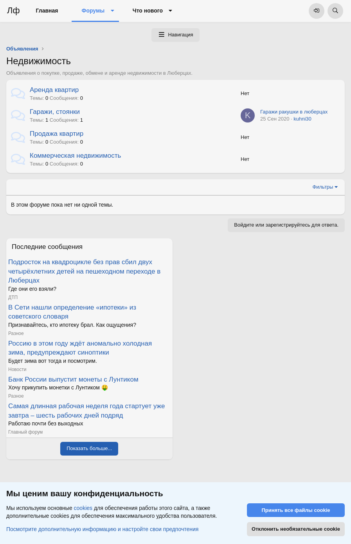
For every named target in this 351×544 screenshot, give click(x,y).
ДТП (13, 297)
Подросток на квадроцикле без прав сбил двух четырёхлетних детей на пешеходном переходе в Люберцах (84, 271)
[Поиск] (335, 11)
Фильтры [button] (322, 187)
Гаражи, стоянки (55, 111)
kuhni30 (302, 119)
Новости (17, 369)
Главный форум (25, 432)
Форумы (92, 10)
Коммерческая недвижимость (75, 155)
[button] (112, 11)
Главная (47, 10)
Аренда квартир (54, 90)
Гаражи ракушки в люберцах (294, 112)
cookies (83, 508)
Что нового (148, 10)
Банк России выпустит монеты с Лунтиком (73, 379)
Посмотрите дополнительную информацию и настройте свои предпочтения (102, 529)
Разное (16, 333)
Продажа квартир (56, 133)
